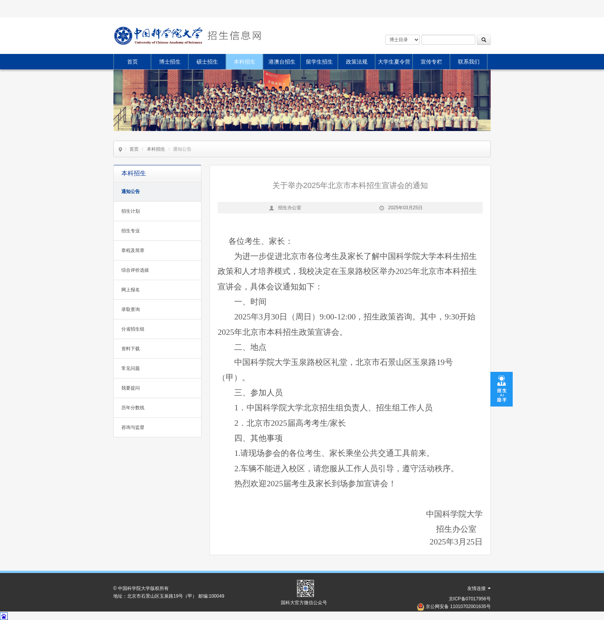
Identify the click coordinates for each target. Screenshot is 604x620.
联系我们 (469, 62)
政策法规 (356, 62)
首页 (132, 62)
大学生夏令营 (394, 62)
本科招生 (244, 62)
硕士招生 (207, 62)
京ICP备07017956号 (470, 599)
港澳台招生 (281, 62)
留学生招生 (319, 62)
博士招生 (170, 62)
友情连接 (479, 588)
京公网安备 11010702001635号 (458, 606)
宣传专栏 (431, 62)
